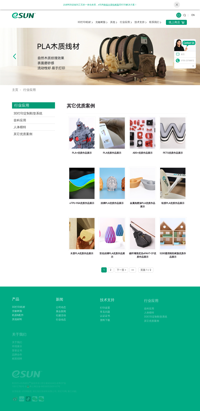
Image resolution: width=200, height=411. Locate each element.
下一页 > (121, 269)
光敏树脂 (100, 22)
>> (132, 269)
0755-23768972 (187, 60)
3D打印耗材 (84, 22)
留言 (183, 54)
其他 (112, 22)
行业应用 (29, 90)
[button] (14, 56)
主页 (15, 90)
